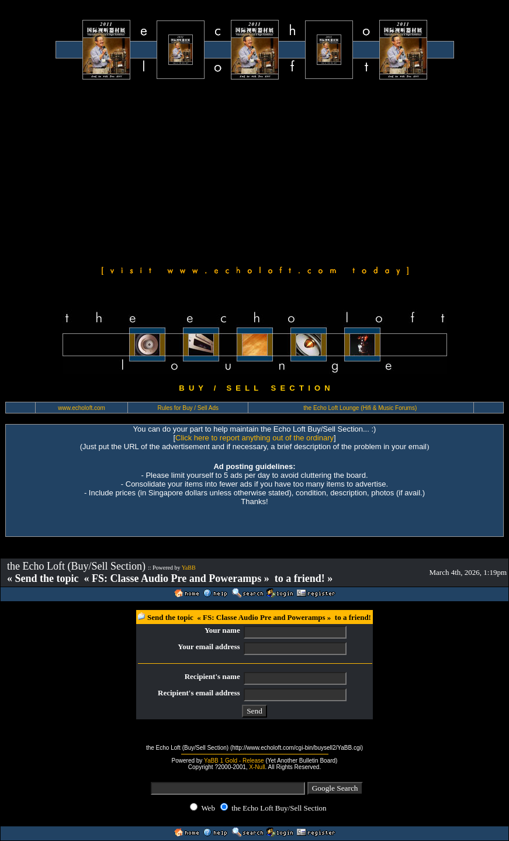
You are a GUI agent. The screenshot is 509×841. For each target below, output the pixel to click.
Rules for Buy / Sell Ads (188, 408)
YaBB (189, 567)
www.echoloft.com (81, 408)
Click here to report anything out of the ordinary (254, 437)
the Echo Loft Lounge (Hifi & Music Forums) (360, 408)
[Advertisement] (254, 171)
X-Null (257, 767)
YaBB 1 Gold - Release (234, 760)
